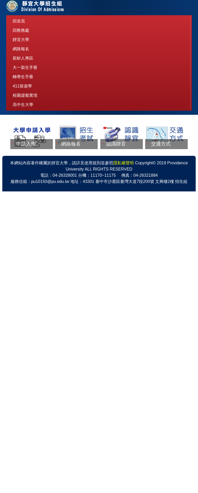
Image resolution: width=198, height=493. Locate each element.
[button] (16, 144)
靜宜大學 (21, 39)
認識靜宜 (116, 189)
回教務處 (21, 30)
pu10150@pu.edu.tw (50, 483)
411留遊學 (22, 86)
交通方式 (161, 189)
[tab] (89, 162)
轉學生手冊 (23, 77)
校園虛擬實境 (25, 95)
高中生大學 (23, 104)
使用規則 (92, 464)
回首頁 (19, 21)
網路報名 (21, 49)
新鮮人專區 (23, 58)
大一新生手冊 (25, 67)
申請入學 (26, 189)
